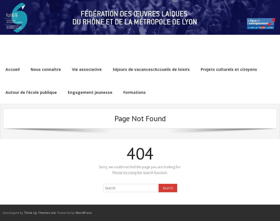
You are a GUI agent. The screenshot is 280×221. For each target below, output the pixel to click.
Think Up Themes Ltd (40, 213)
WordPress (84, 213)
